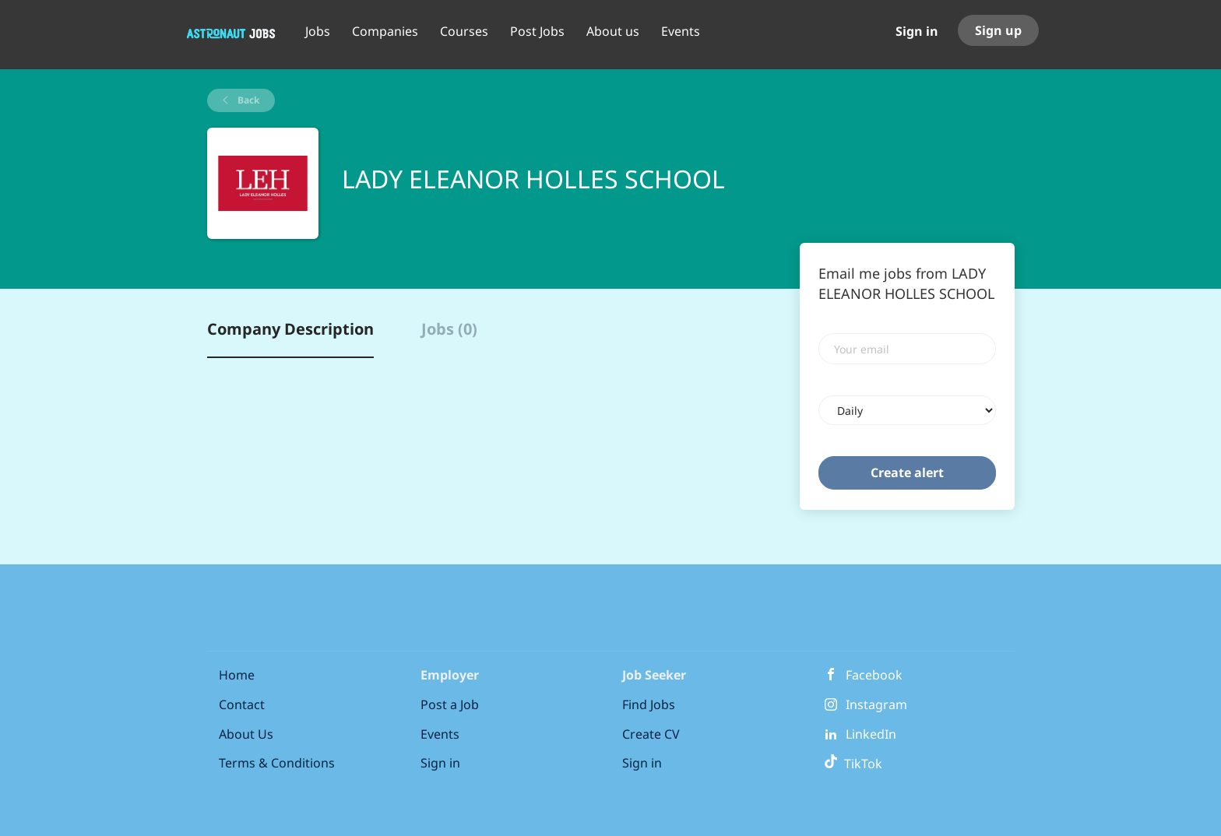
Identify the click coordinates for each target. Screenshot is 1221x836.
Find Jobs (648, 704)
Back (247, 100)
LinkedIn (871, 734)
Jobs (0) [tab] (449, 328)
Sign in (917, 31)
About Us (246, 734)
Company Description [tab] (290, 328)
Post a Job (449, 704)
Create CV (651, 734)
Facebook (874, 674)
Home (237, 674)
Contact (242, 704)
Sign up (998, 30)
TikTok (853, 763)
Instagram (876, 704)
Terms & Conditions (277, 762)
